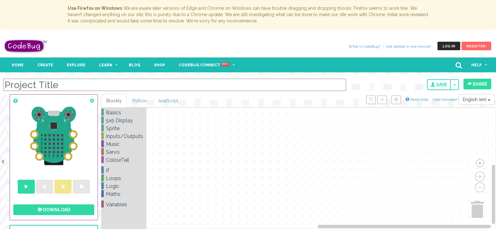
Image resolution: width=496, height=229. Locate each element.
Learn (105, 65)
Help (476, 65)
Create (45, 65)
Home (18, 65)
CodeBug (26, 46)
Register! (476, 46)
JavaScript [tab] (168, 100)
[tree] (123, 158)
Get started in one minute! (408, 46)
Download (54, 209)
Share (477, 84)
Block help (417, 99)
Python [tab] (140, 100)
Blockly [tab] (114, 100)
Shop (159, 65)
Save (439, 84)
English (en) (476, 99)
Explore (76, 65)
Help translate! (446, 99)
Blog (134, 65)
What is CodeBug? (365, 46)
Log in (449, 46)
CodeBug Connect (204, 65)
